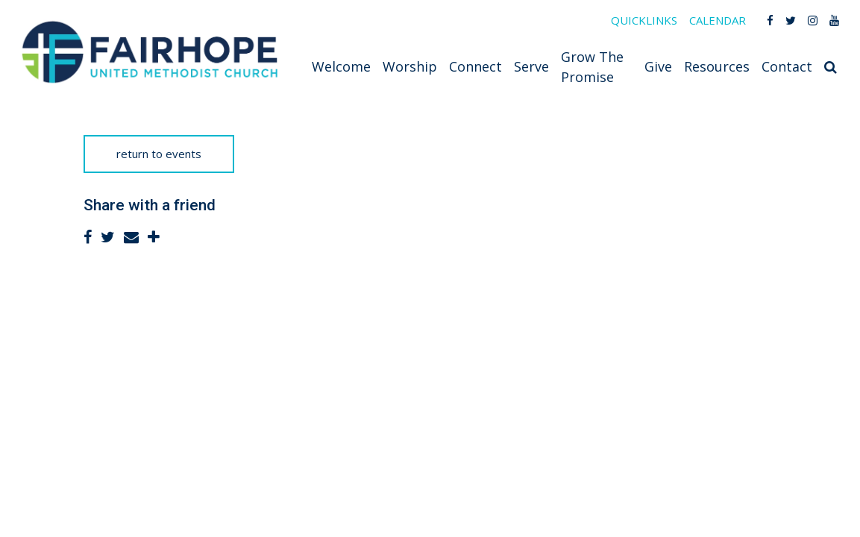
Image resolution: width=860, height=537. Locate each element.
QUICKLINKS (644, 20)
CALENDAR (717, 20)
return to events (158, 153)
